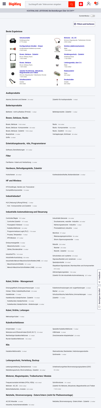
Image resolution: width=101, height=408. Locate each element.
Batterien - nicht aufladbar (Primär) (21, 112)
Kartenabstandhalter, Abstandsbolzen (69, 174)
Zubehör (59, 297)
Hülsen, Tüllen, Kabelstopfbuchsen (21, 291)
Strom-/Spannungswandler (66, 239)
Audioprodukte (13, 93)
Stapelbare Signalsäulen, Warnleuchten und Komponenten (73, 268)
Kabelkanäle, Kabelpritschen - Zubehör (23, 297)
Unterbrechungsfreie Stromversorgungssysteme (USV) (72, 369)
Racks (58, 124)
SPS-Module (15, 238)
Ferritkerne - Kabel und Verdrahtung (21, 162)
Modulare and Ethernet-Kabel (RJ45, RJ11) (24, 332)
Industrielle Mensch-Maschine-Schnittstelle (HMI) (26, 261)
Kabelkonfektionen (17, 228)
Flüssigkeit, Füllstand (18, 225)
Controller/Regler (15, 218)
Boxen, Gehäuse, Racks (17, 118)
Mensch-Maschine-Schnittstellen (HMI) (24, 267)
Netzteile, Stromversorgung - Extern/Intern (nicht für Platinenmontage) (39, 395)
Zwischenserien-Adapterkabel (66, 335)
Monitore (59, 233)
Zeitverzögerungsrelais (64, 272)
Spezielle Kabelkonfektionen (65, 329)
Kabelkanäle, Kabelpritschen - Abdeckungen (25, 304)
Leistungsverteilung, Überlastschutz (21, 366)
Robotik (59, 244)
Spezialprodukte (61, 262)
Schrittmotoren (61, 382)
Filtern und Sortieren (85, 24)
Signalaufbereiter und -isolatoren (67, 259)
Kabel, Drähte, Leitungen (17, 310)
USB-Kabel (59, 332)
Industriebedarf (13, 196)
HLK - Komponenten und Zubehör (22, 206)
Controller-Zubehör (17, 221)
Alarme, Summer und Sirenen (19, 99)
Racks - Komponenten (64, 127)
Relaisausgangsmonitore (66, 236)
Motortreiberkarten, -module (19, 389)
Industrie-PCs (14, 254)
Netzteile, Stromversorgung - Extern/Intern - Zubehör (74, 401)
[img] (15, 5)
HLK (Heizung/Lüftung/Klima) (19, 202)
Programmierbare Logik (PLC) (21, 231)
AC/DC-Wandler (14, 401)
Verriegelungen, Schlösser (65, 134)
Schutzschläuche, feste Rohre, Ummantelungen (72, 294)
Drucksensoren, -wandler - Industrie (69, 221)
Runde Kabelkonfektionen (18, 339)
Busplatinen (13, 134)
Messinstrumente (16, 246)
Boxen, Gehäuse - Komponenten (20, 127)
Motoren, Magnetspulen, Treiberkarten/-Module (28, 376)
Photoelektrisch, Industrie (65, 228)
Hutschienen (13, 174)
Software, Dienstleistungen (19, 150)
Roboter (60, 247)
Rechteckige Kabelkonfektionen (20, 335)
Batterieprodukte (14, 105)
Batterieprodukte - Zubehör (65, 112)
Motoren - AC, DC (16, 386)
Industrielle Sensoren (63, 218)
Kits (7, 345)
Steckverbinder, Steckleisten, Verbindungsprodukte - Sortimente (71, 353)
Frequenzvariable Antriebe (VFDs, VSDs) (23, 382)
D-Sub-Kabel (13, 329)
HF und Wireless (13, 181)
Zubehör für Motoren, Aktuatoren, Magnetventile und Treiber (74, 388)
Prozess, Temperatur (17, 234)
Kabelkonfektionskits (16, 351)
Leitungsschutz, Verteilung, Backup (22, 360)
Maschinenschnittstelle (19, 264)
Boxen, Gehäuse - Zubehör (19, 131)
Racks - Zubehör (62, 131)
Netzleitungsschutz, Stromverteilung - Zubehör (25, 370)
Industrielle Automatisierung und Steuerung (26, 212)
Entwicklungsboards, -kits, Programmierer (26, 143)
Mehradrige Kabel (15, 316)
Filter (8, 156)
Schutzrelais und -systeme (65, 256)
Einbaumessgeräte (15, 243)
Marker (58, 291)
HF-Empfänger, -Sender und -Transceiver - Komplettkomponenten (20, 189)
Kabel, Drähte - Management (19, 281)
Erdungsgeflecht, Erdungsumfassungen (23, 288)
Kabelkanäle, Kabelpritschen (20, 301)
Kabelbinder (13, 294)
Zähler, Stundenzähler (17, 249)
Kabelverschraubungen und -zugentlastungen (72, 288)
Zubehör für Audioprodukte (65, 99)
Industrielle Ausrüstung (17, 257)
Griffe (10, 137)
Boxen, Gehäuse (15, 124)
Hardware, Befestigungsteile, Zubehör (24, 168)
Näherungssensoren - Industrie (67, 225)
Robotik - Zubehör (64, 251)
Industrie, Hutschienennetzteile (20, 404)
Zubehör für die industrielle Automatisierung (72, 275)
